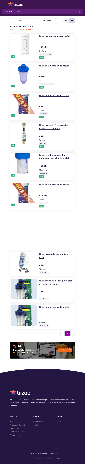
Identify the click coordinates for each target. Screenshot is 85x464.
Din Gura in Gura (17, 432)
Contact (59, 421)
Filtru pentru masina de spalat (54, 65)
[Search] (38, 11)
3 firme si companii (28, 30)
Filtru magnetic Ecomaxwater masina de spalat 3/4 (54, 127)
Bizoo (35, 453)
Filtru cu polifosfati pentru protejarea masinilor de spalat (54, 156)
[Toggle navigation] (74, 4)
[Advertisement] (42, 231)
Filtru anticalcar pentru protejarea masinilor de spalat (54, 282)
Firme (12, 421)
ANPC (58, 459)
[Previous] (63, 333)
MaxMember (38, 421)
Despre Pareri (15, 435)
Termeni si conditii (34, 459)
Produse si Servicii (17, 425)
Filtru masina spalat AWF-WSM (55, 36)
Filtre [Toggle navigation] (20, 21)
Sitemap (48, 459)
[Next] (72, 333)
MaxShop (36, 425)
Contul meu (14, 428)
